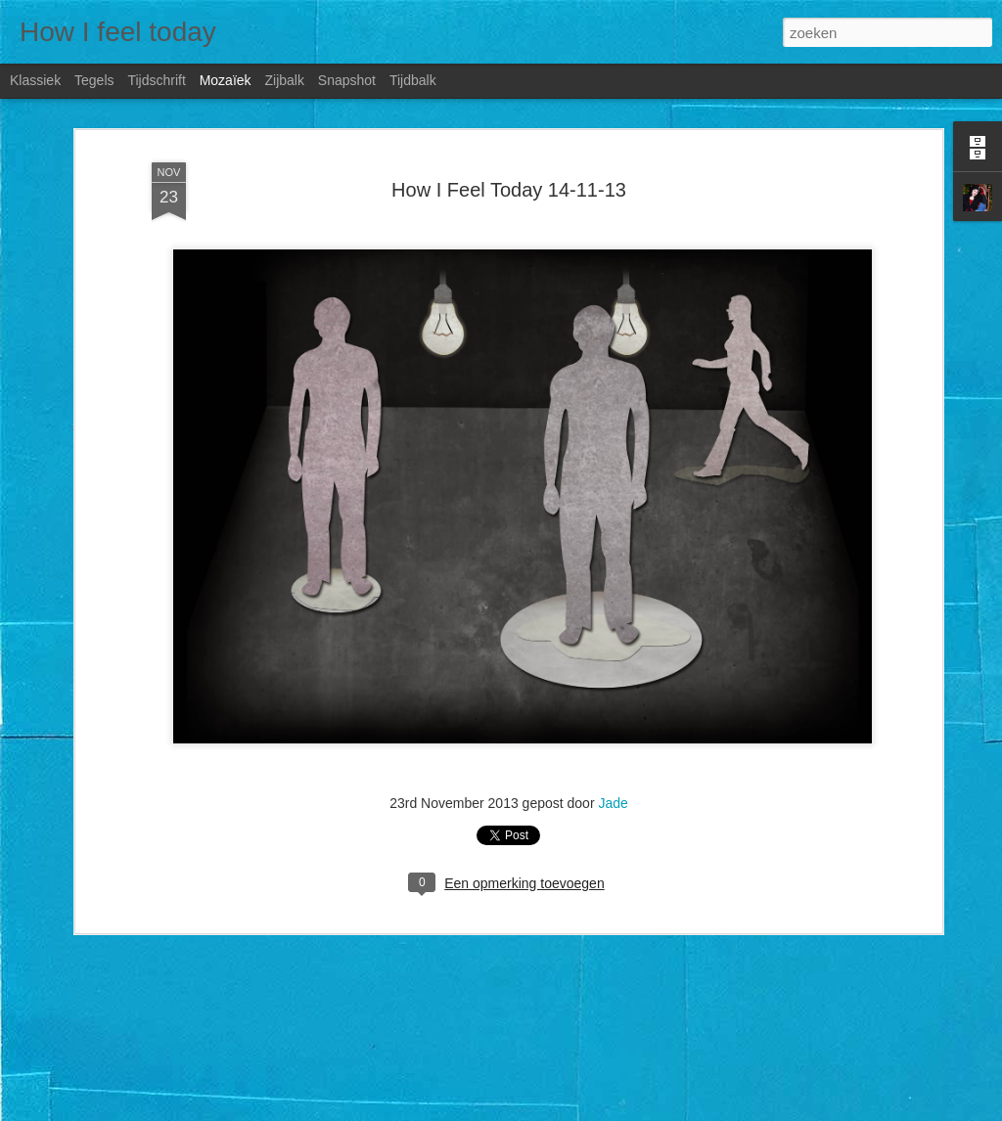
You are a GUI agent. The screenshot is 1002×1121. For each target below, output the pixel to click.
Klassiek (35, 80)
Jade (612, 801)
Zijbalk (283, 80)
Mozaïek (225, 80)
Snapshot (347, 80)
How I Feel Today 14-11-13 (508, 187)
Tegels (94, 80)
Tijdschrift (156, 80)
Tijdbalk (412, 80)
